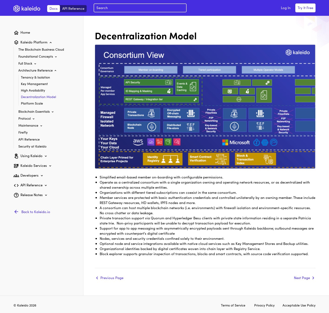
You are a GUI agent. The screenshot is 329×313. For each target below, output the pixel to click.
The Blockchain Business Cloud (41, 49)
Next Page (302, 277)
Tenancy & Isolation (35, 77)
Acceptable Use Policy (299, 305)
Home (25, 32)
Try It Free (305, 7)
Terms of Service (233, 305)
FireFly (23, 132)
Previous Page (111, 277)
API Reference (73, 8)
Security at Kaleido (32, 146)
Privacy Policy (265, 305)
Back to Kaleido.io (35, 211)
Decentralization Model (38, 96)
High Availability (33, 90)
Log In (286, 7)
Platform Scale (32, 103)
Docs (53, 8)
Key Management (34, 83)
